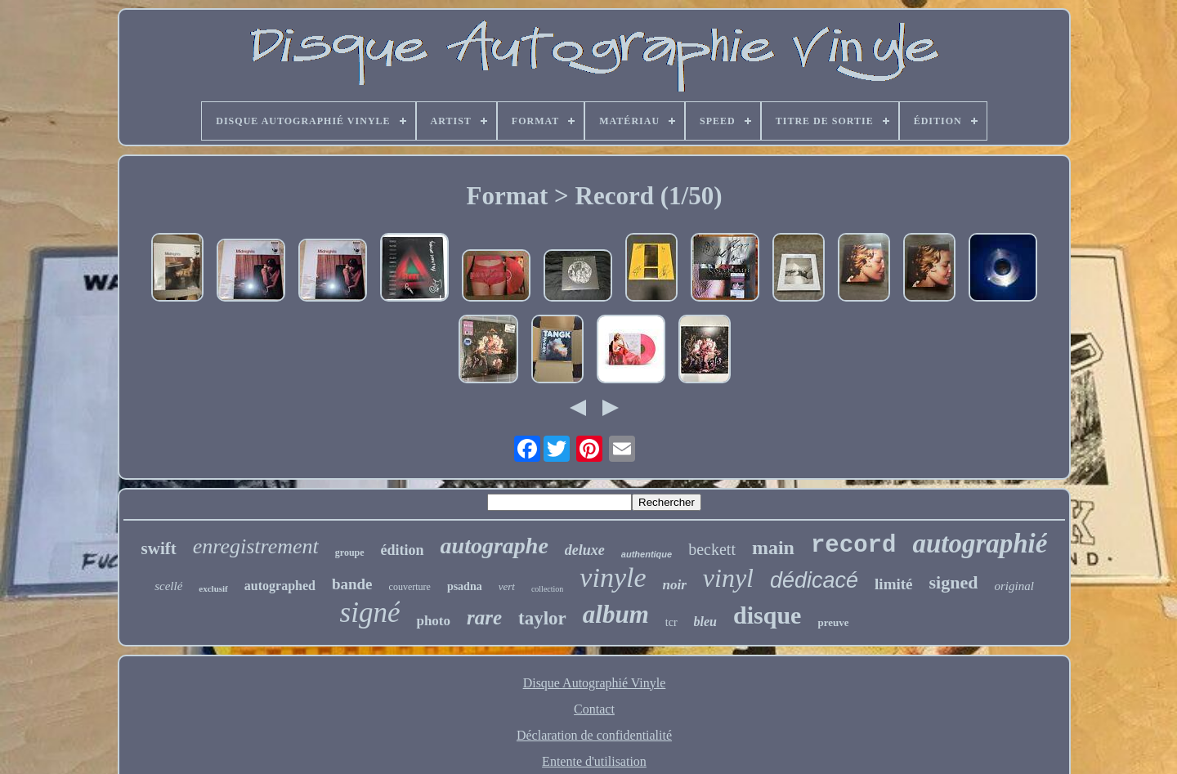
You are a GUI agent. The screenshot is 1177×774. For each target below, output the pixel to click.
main (773, 547)
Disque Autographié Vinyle (594, 683)
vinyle (613, 577)
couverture (410, 587)
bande (352, 584)
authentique (646, 554)
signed (953, 582)
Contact (594, 709)
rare (484, 617)
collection (547, 588)
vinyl (728, 578)
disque (767, 615)
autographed (280, 586)
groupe (350, 552)
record (853, 545)
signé (370, 613)
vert (507, 586)
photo (433, 621)
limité (893, 584)
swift (159, 548)
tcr (671, 622)
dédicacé (814, 580)
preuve (832, 622)
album (616, 614)
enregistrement (256, 546)
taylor (542, 618)
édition (402, 550)
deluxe (585, 550)
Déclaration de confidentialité (594, 735)
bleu (705, 622)
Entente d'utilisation (594, 761)
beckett (712, 549)
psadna (464, 586)
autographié (979, 543)
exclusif (213, 588)
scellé (168, 586)
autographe (494, 545)
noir (675, 585)
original (1013, 586)
